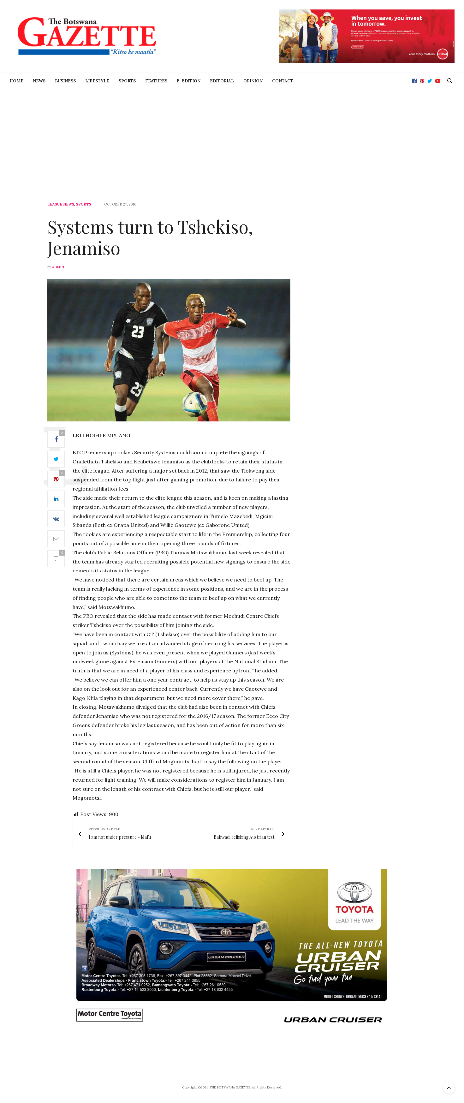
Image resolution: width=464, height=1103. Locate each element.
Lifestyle (97, 81)
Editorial (222, 81)
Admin (58, 267)
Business (65, 81)
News (39, 81)
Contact (282, 81)
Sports (127, 81)
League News (60, 204)
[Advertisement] (232, 136)
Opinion (253, 81)
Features (156, 81)
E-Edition (188, 81)
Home (16, 81)
